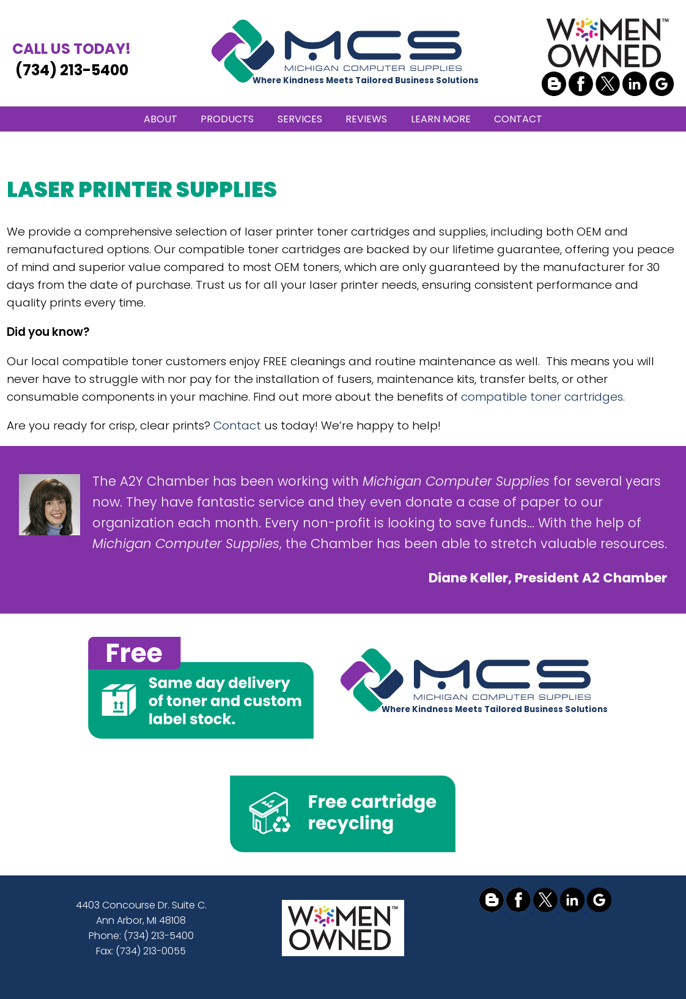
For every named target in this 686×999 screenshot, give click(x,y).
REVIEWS (366, 119)
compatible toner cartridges (542, 396)
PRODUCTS (227, 119)
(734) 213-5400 (71, 59)
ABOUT (160, 119)
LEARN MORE (441, 119)
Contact (237, 425)
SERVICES (300, 119)
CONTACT (518, 119)
